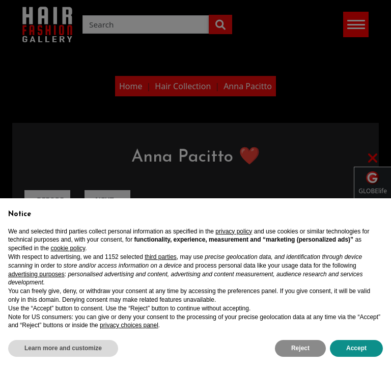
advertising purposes (36, 274)
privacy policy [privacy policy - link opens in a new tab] (233, 231)
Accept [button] (356, 348)
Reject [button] (300, 348)
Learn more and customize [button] (63, 348)
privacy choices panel (129, 325)
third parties (161, 256)
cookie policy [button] (67, 248)
